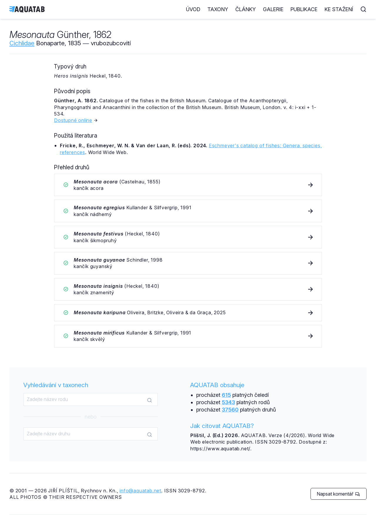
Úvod (193, 9)
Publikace (304, 9)
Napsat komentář (338, 494)
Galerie (273, 9)
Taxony (217, 9)
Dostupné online (73, 120)
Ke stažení (339, 9)
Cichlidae (21, 43)
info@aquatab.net (140, 491)
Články (245, 9)
